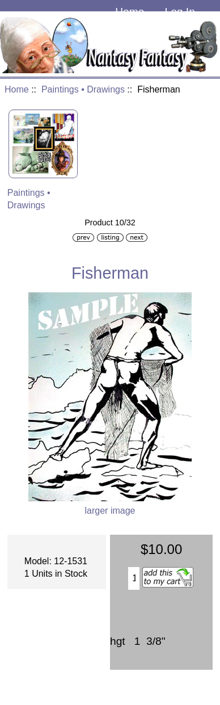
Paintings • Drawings (83, 89)
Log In (179, 12)
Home (129, 12)
